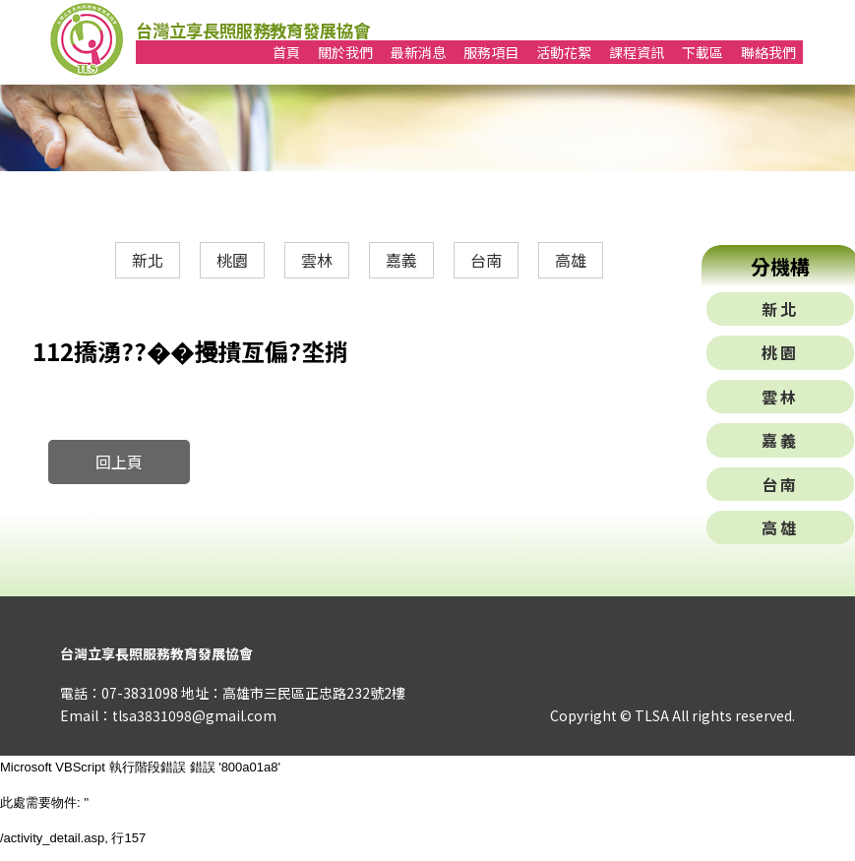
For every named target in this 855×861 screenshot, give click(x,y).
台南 (486, 260)
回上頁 (119, 461)
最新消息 (418, 52)
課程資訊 (636, 52)
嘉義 (401, 260)
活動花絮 (563, 52)
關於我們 (345, 52)
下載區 (702, 52)
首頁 (286, 52)
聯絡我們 (768, 52)
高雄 (570, 260)
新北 (147, 260)
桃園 (232, 260)
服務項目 (491, 52)
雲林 (317, 260)
